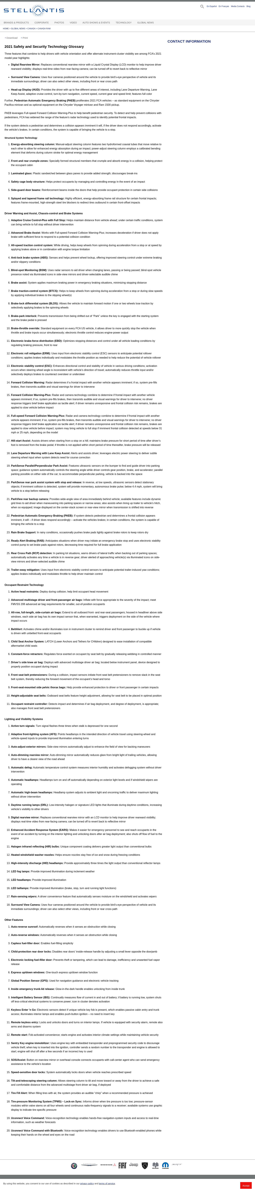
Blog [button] (248, 6)
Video (73, 22)
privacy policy (87, 1183)
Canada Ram (44, 28)
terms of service (107, 1183)
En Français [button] (224, 6)
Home (6, 28)
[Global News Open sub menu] (155, 22)
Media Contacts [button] (238, 6)
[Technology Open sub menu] (133, 22)
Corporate (41, 22)
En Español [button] (212, 6)
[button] (202, 6)
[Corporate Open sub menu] (50, 22)
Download (12, 37)
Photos (59, 22)
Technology (124, 22)
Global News (145, 22)
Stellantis (41, 10)
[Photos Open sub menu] (65, 22)
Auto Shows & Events (96, 22)
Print (25, 37)
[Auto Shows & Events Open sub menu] (111, 22)
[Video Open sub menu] (78, 22)
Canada (31, 28)
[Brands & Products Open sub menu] (30, 22)
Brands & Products (16, 22)
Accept (245, 1185)
